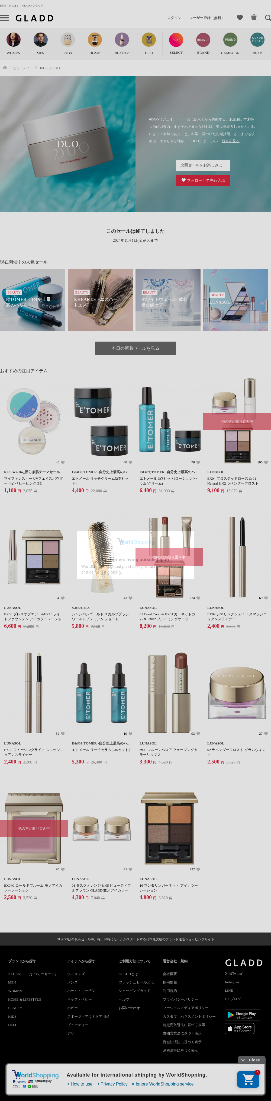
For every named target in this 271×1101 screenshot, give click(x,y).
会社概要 (170, 974)
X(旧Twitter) (234, 973)
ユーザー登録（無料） (207, 18)
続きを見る (231, 141)
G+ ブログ (233, 999)
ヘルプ (124, 999)
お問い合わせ (129, 1008)
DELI (12, 1025)
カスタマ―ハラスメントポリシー (189, 1016)
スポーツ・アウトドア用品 (88, 1016)
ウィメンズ (76, 974)
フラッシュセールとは (136, 982)
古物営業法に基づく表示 (182, 1033)
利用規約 (170, 991)
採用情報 (170, 982)
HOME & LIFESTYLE (24, 999)
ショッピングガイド (134, 991)
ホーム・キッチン (81, 991)
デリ (70, 1033)
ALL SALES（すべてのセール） (33, 974)
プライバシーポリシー (180, 999)
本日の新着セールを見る (135, 348)
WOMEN (15, 991)
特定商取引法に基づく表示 (184, 1025)
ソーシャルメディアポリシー (186, 1008)
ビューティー (77, 1025)
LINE (229, 990)
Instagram (232, 982)
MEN (12, 982)
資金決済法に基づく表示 (182, 1042)
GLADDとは (128, 974)
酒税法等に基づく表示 (180, 1050)
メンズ (72, 982)
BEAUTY (15, 1008)
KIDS (12, 1016)
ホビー (72, 1008)
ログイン (174, 18)
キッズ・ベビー (79, 999)
